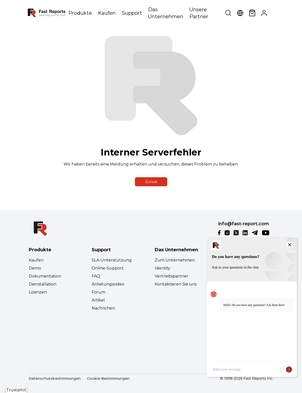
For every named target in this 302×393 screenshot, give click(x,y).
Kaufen (107, 13)
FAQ (96, 276)
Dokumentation (45, 276)
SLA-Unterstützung (112, 260)
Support (132, 13)
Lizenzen (38, 292)
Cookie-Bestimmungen (108, 378)
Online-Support (108, 268)
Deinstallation (42, 284)
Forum (98, 292)
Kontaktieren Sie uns (176, 284)
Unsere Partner (198, 13)
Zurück (151, 182)
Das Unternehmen (165, 13)
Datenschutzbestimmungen (55, 378)
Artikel (98, 300)
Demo (35, 268)
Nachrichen (103, 308)
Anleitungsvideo (108, 284)
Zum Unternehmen (175, 260)
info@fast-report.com (243, 223)
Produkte (80, 13)
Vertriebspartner (171, 276)
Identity (162, 268)
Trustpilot (16, 390)
